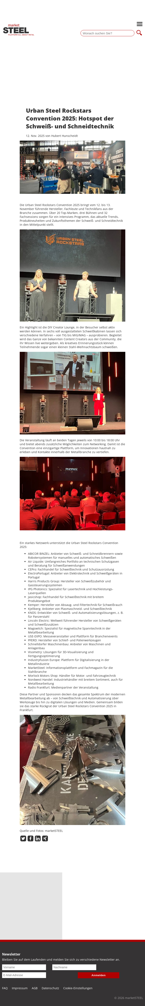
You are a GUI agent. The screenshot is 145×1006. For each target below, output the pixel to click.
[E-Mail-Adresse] (24, 975)
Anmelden (98, 975)
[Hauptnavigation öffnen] (139, 24)
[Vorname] (24, 967)
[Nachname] (74, 967)
